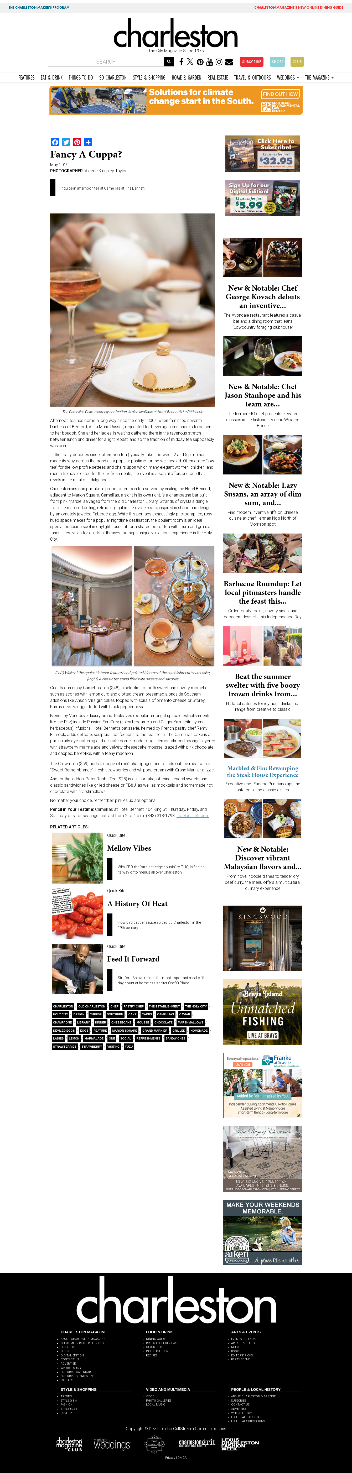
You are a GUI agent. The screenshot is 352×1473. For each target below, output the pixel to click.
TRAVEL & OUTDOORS (252, 77)
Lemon (74, 1038)
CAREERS (67, 1380)
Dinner (100, 1022)
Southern (115, 1014)
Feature (100, 1030)
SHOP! (277, 61)
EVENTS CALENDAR (244, 1339)
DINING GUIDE (155, 1339)
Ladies (58, 1038)
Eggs (84, 1030)
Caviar (184, 1014)
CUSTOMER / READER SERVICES (82, 1343)
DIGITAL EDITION (72, 1355)
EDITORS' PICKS (242, 1355)
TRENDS (66, 1396)
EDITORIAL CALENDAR (76, 1372)
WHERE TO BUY (71, 1368)
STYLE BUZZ (69, 1409)
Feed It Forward (133, 958)
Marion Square (124, 1030)
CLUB (297, 61)
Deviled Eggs (64, 1030)
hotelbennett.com (193, 815)
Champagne (62, 1022)
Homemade (199, 1030)
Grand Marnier (154, 1030)
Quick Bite (116, 835)
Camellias (165, 1014)
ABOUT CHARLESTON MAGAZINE (83, 1339)
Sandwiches (175, 1038)
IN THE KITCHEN (157, 1351)
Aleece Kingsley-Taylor (106, 170)
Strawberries (64, 1046)
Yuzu (129, 1046)
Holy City (60, 1014)
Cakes (147, 1014)
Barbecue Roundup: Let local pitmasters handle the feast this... (263, 592)
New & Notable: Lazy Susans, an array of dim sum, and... (262, 494)
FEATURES (26, 77)
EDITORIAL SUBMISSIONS (77, 1376)
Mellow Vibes (129, 848)
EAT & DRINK (52, 77)
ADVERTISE (68, 1363)
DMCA (182, 1458)
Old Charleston (91, 1006)
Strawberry (92, 1046)
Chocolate (163, 1022)
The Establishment (164, 1006)
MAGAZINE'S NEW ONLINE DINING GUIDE (298, 7)
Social (125, 1038)
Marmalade (94, 1038)
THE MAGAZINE (319, 77)
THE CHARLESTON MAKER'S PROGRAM (39, 7)
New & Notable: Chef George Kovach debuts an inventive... (263, 297)
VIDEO (150, 1396)
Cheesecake (121, 1022)
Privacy (170, 1458)
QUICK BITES (154, 1347)
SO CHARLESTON (113, 77)
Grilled (179, 1030)
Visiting (113, 1046)
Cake (132, 1014)
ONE (112, 1038)
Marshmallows (190, 1022)
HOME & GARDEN (186, 77)
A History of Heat (137, 903)
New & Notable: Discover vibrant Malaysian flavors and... (263, 858)
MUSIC (235, 1347)
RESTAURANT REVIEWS (161, 1343)
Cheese (96, 1014)
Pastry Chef (134, 1006)
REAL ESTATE (218, 77)
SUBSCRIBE (251, 61)
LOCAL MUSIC (155, 1404)
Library (83, 1022)
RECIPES (151, 1355)
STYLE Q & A (69, 1400)
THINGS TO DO (81, 77)
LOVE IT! (66, 1413)
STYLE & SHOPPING (149, 77)
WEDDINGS (288, 77)
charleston (63, 1006)
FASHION (67, 1404)
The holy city (196, 1006)
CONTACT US (70, 1359)
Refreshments (149, 1038)
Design (78, 1014)
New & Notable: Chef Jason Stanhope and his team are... (263, 395)
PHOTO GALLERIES (158, 1400)
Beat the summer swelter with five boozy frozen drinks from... (263, 685)
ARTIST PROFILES (243, 1343)
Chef (114, 1006)
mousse (143, 1022)
